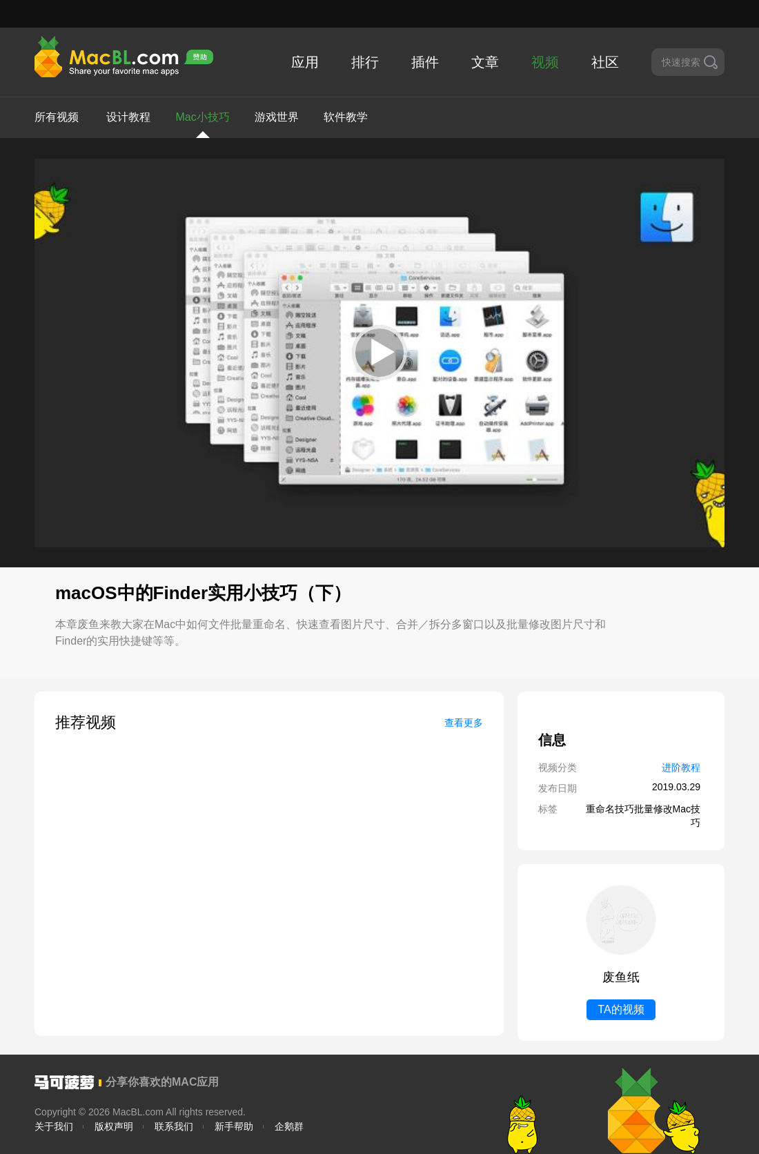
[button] (379, 352)
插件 (425, 62)
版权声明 (114, 1126)
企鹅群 (289, 1126)
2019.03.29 (676, 786)
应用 (305, 62)
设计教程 (128, 117)
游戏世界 (277, 117)
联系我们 (174, 1126)
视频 (545, 62)
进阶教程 (681, 767)
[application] (379, 353)
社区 (605, 62)
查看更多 (463, 722)
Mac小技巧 (202, 124)
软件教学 (346, 117)
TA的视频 (621, 1009)
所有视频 (56, 117)
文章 (485, 62)
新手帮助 (234, 1126)
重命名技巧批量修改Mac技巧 (643, 815)
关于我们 (53, 1126)
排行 (365, 62)
